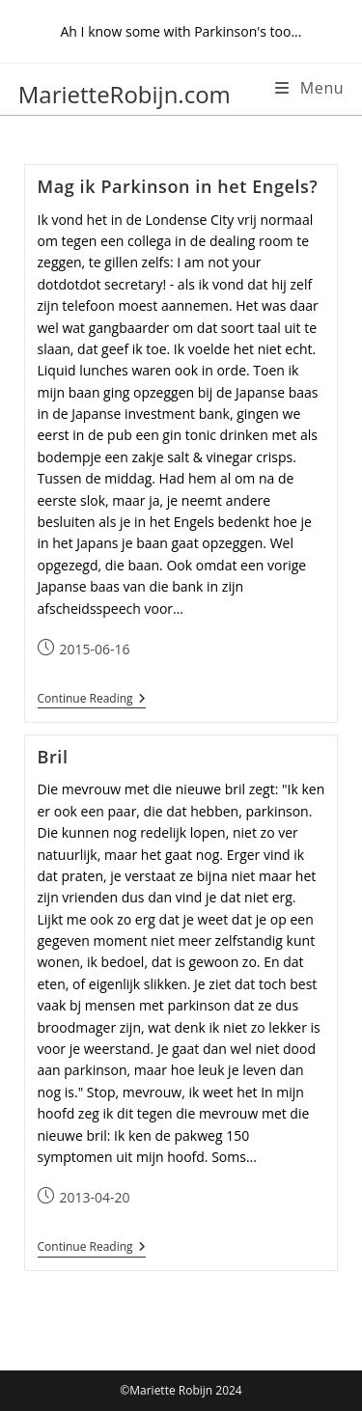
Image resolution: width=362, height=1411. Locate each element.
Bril (53, 756)
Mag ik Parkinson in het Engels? (178, 186)
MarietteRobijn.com (124, 94)
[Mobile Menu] (309, 87)
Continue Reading (92, 699)
